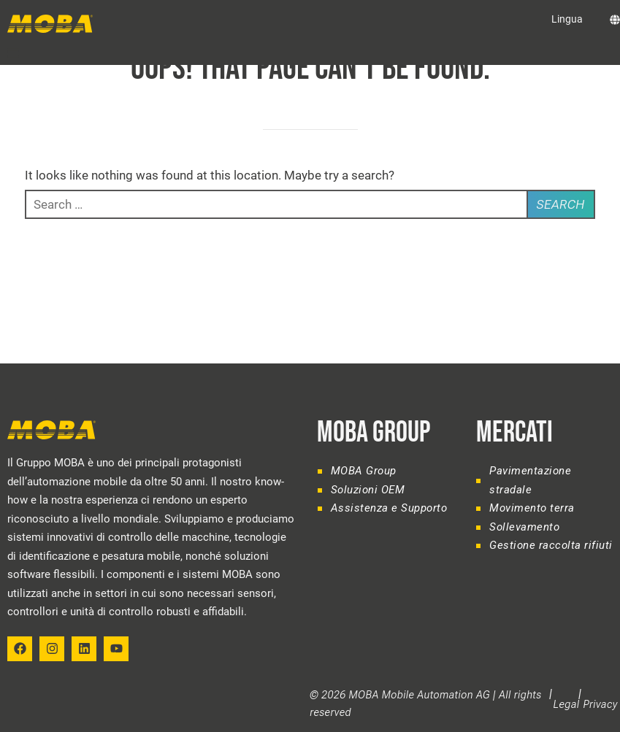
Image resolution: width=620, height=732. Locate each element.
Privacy (600, 704)
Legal (567, 704)
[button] (13, 52)
